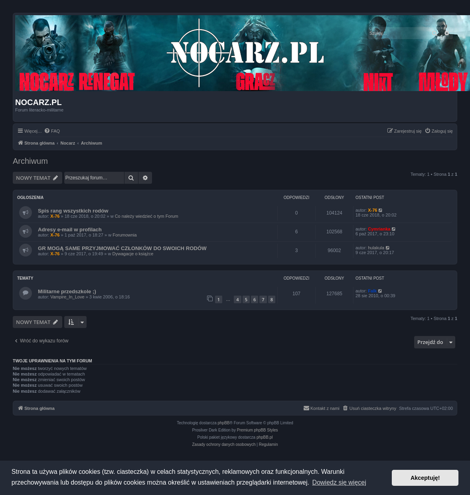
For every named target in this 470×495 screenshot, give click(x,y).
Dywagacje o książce (133, 253)
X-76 (54, 216)
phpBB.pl (265, 437)
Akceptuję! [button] (425, 478)
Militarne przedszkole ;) (67, 291)
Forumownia (125, 235)
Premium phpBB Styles (257, 430)
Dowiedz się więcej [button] (339, 482)
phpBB (224, 423)
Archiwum (30, 161)
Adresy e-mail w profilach (70, 230)
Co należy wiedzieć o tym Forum (146, 216)
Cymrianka (379, 229)
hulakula (376, 247)
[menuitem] (52, 131)
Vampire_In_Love (67, 296)
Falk (372, 290)
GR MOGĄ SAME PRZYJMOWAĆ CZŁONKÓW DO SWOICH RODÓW (122, 248)
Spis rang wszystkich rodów (73, 211)
